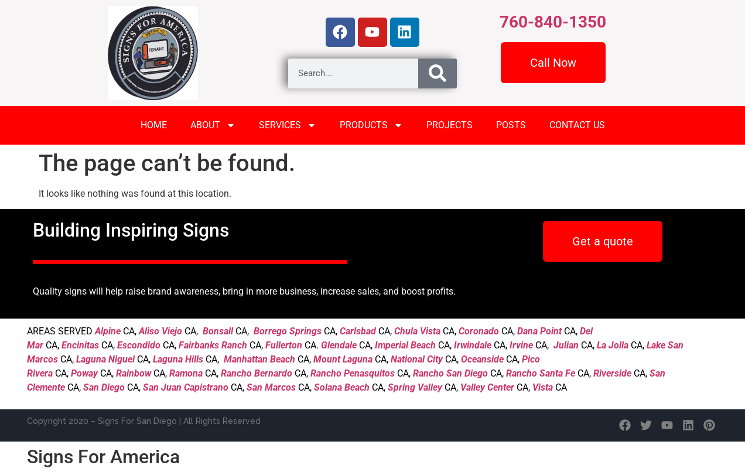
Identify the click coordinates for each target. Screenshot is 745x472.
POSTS (511, 125)
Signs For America (103, 457)
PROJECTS (449, 125)
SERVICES (287, 125)
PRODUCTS (371, 125)
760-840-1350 (553, 22)
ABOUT (212, 125)
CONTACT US (577, 125)
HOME (154, 125)
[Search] (437, 73)
